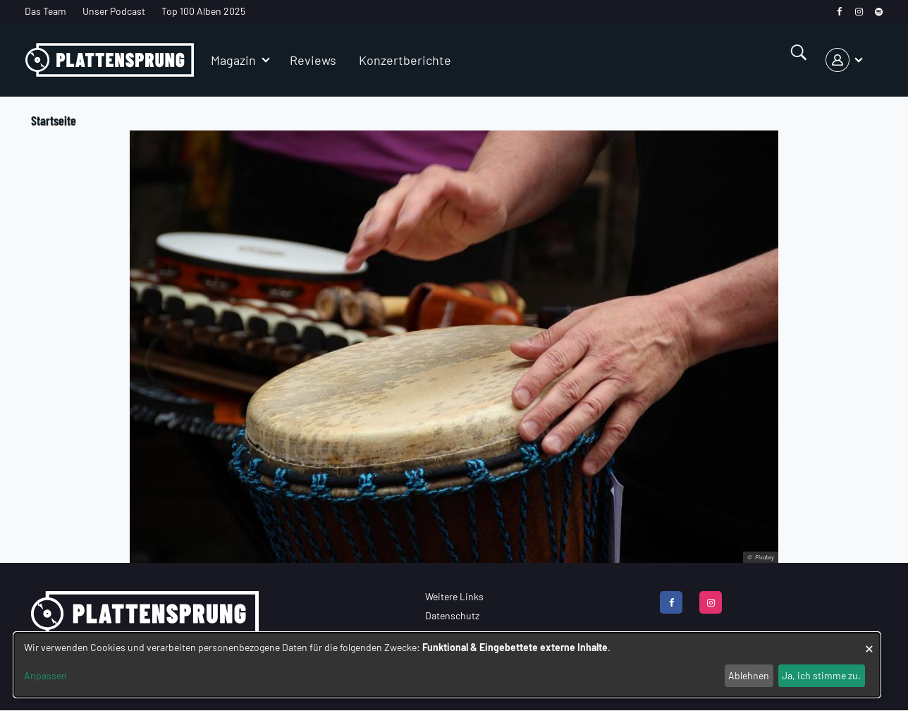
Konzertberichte (405, 60)
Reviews (313, 60)
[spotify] (878, 11)
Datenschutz (452, 615)
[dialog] (447, 665)
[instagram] (859, 11)
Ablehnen (748, 675)
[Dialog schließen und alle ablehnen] (869, 641)
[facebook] (839, 11)
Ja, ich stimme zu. (821, 675)
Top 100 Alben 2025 (203, 11)
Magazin (233, 60)
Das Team (45, 11)
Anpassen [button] (45, 675)
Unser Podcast (113, 11)
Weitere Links (454, 596)
